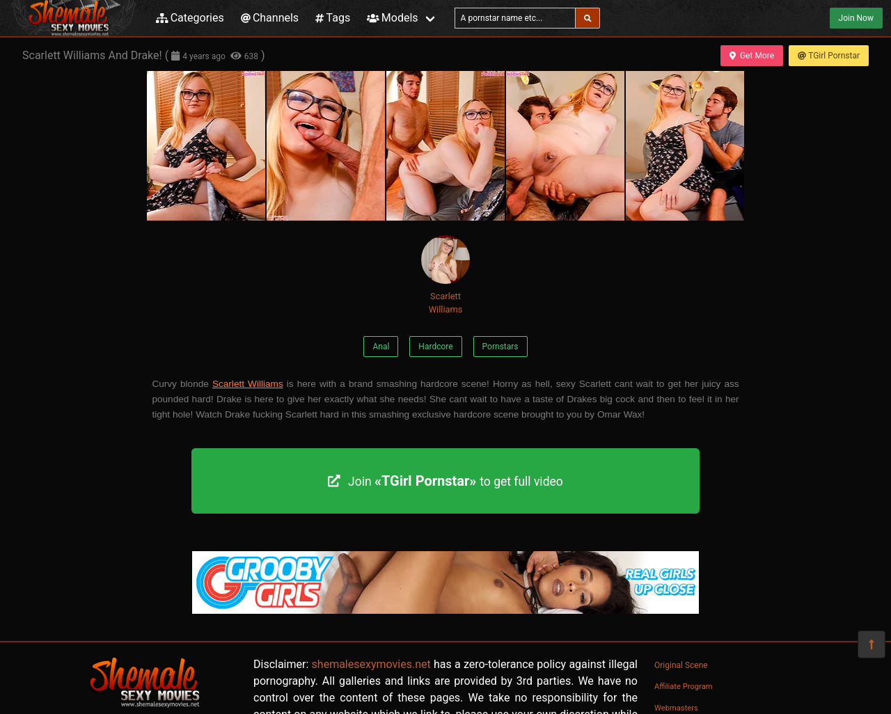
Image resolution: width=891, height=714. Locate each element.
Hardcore (435, 346)
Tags (332, 17)
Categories (190, 17)
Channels (270, 17)
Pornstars (500, 346)
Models (392, 17)
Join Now (856, 18)
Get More (752, 56)
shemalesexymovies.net (371, 664)
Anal (380, 346)
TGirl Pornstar (829, 56)
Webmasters (676, 708)
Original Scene (681, 665)
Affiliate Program (683, 686)
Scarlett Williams (445, 275)
